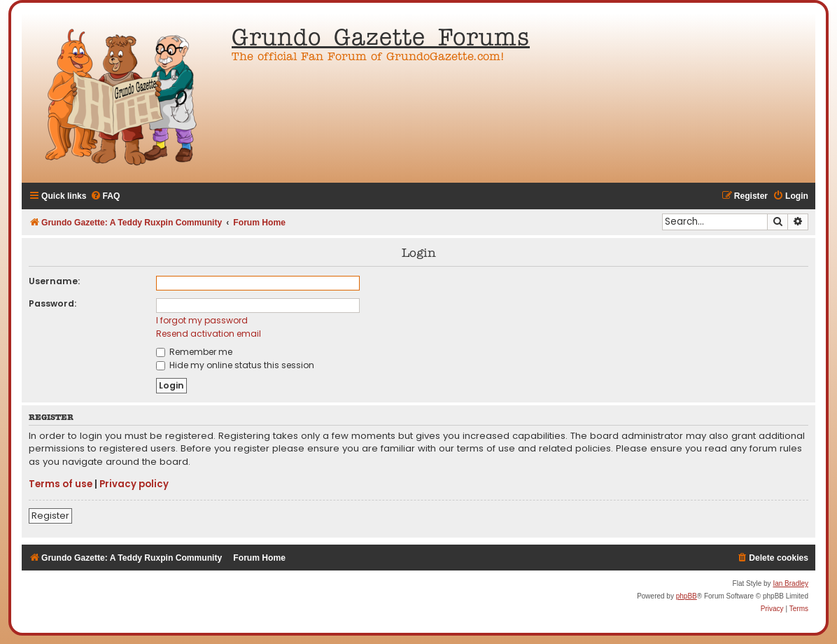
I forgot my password (202, 320)
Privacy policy (134, 484)
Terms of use (60, 484)
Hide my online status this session (235, 365)
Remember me (194, 352)
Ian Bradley (790, 583)
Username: (54, 281)
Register (50, 515)
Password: (52, 303)
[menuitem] (105, 196)
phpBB (686, 596)
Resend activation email (208, 333)
